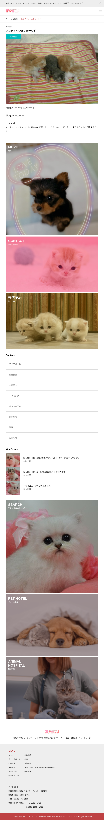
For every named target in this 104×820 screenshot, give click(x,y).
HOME (11, 755)
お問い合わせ (29, 767)
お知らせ (13, 437)
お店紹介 (13, 385)
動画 (11, 427)
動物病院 (13, 417)
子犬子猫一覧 (15, 364)
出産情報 (9, 27)
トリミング (14, 396)
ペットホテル (15, 406)
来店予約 (27, 771)
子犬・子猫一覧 (14, 759)
